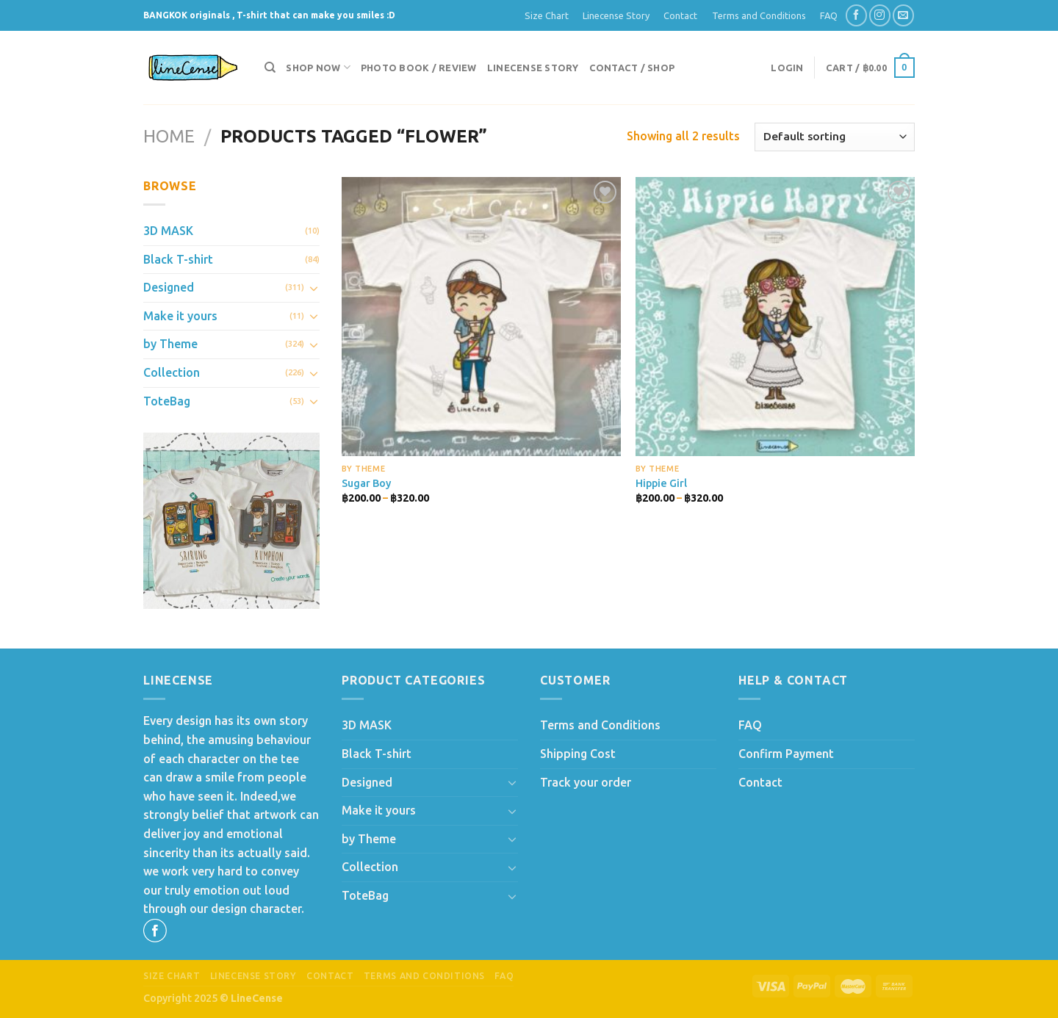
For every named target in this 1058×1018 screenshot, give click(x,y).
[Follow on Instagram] (879, 15)
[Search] (270, 68)
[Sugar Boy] (481, 316)
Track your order (585, 782)
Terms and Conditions (759, 15)
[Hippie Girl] (775, 316)
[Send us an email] (903, 15)
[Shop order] (835, 137)
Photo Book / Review (419, 67)
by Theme (170, 343)
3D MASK (168, 230)
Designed (168, 287)
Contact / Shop (632, 67)
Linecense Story (616, 15)
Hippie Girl (661, 483)
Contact (680, 15)
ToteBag (166, 401)
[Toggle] (314, 288)
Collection (171, 372)
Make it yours (180, 315)
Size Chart (547, 15)
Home (169, 136)
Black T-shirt (178, 259)
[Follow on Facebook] (856, 15)
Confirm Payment (786, 753)
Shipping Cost (578, 753)
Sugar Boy (366, 483)
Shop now (318, 67)
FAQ (829, 15)
